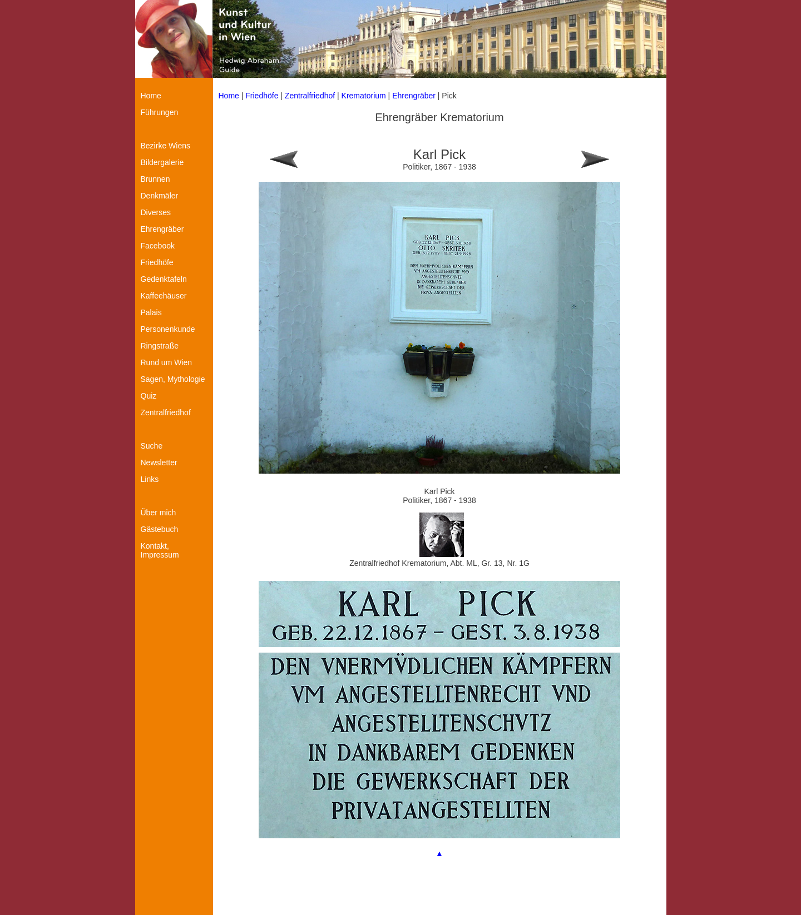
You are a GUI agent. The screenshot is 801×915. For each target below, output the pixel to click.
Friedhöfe (261, 95)
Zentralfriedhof (311, 95)
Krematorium (364, 95)
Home (229, 95)
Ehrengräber (414, 95)
